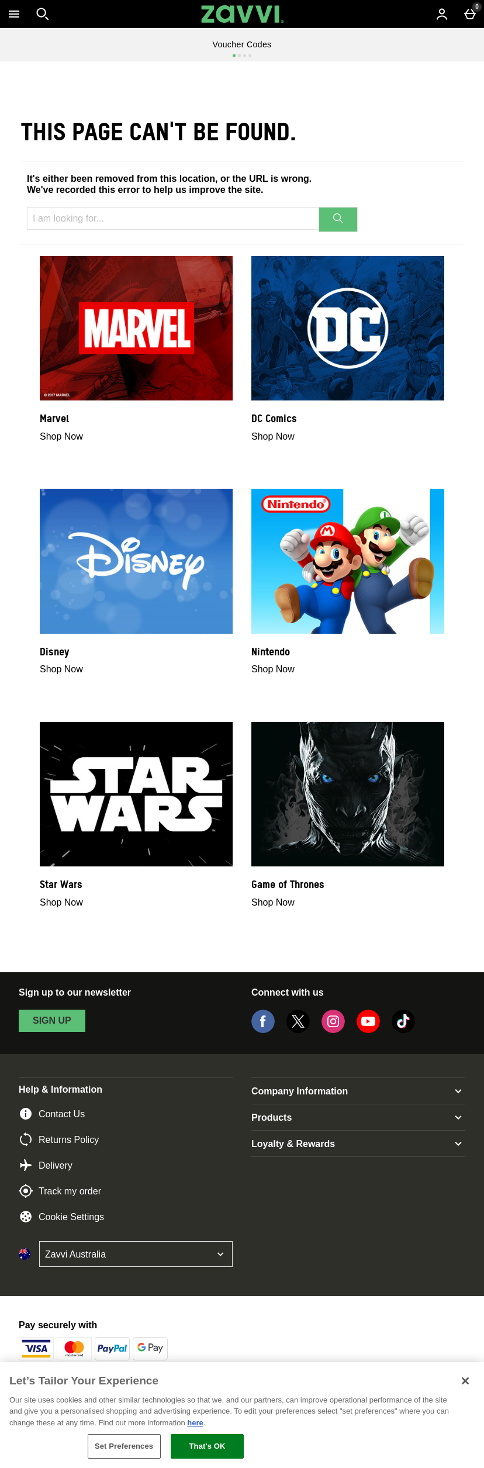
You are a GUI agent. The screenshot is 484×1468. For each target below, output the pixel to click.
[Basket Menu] (470, 14)
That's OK (207, 1446)
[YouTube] (368, 1030)
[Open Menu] (14, 14)
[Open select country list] (136, 1254)
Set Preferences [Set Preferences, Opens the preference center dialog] (124, 1446)
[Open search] (42, 14)
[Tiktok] (403, 1030)
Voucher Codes (242, 44)
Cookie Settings (61, 1217)
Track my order (60, 1191)
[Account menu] (442, 14)
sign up (52, 1020)
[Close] (465, 1381)
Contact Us (52, 1114)
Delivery (45, 1165)
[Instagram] (333, 1030)
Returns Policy (59, 1139)
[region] (242, 1415)
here (195, 1422)
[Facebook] (263, 1030)
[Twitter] (298, 1030)
